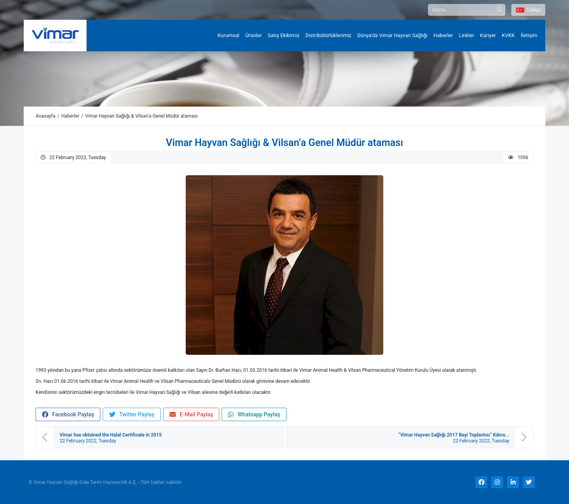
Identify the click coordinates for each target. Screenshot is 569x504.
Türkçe (528, 10)
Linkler (466, 35)
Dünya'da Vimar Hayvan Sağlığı (392, 35)
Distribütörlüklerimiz (328, 35)
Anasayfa (45, 116)
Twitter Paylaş (131, 414)
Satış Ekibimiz (284, 35)
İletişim (529, 35)
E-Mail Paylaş (191, 414)
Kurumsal (228, 35)
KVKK (508, 35)
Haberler (443, 35)
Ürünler (253, 35)
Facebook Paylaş (68, 414)
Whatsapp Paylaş (254, 414)
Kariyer (488, 35)
